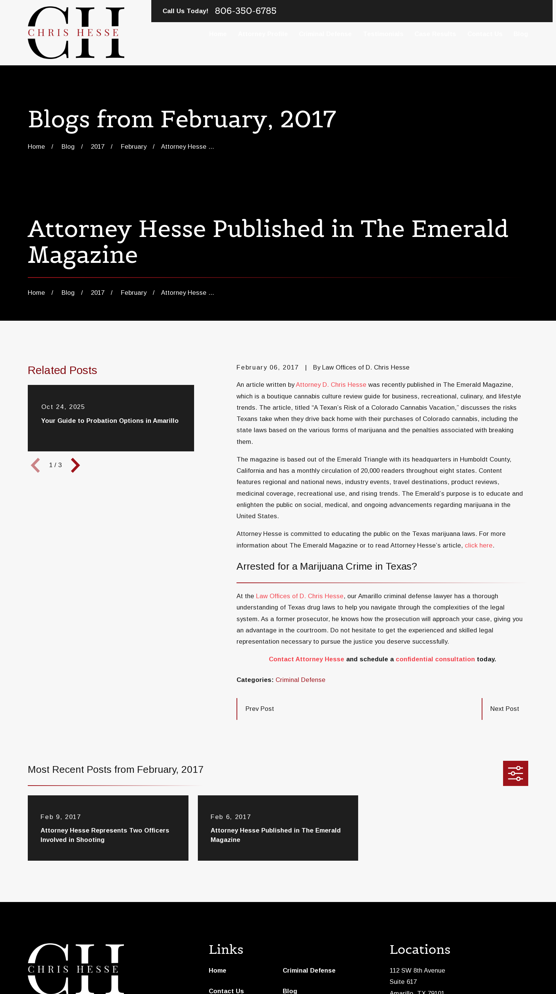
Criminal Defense (300, 679)
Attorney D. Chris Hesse (331, 384)
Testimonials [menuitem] (383, 34)
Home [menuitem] (218, 34)
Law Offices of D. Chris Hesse (300, 596)
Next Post (504, 708)
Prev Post (260, 708)
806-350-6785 (245, 11)
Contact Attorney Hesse (306, 659)
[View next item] (75, 465)
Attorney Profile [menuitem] (263, 34)
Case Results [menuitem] (435, 34)
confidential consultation (435, 659)
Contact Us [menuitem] (485, 34)
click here (479, 545)
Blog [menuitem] (521, 34)
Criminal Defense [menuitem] (325, 34)
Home (217, 970)
